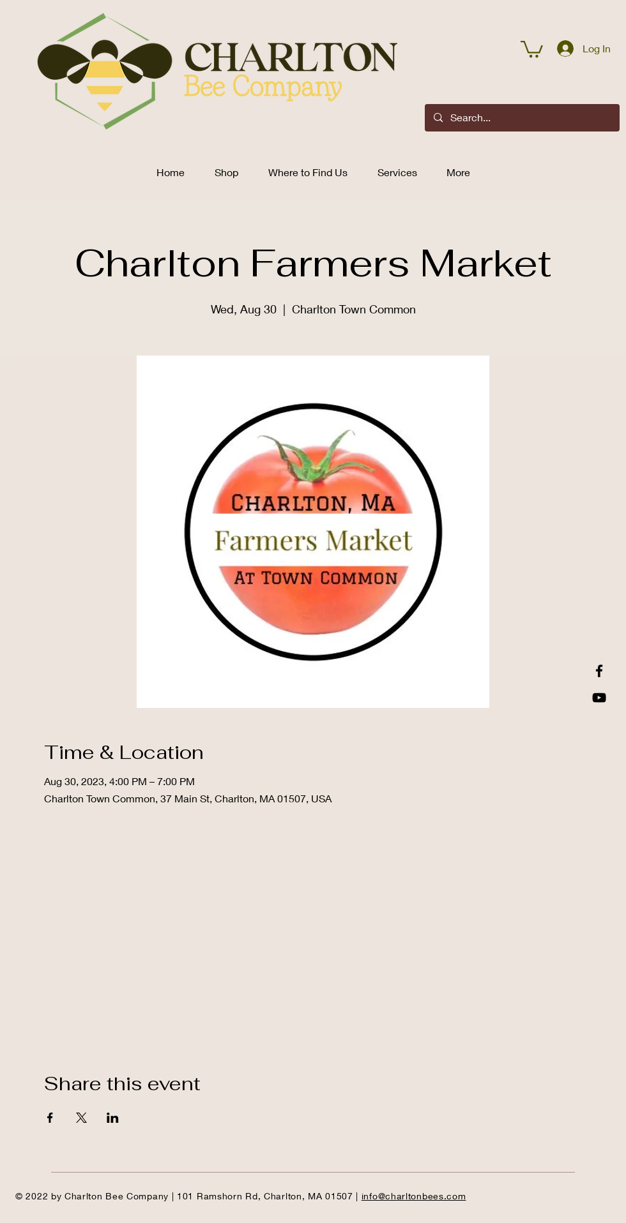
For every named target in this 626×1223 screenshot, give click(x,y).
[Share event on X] (81, 1118)
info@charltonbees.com (414, 1195)
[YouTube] (599, 697)
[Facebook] (599, 671)
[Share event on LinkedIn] (113, 1118)
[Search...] (521, 117)
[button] (532, 48)
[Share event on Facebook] (50, 1118)
